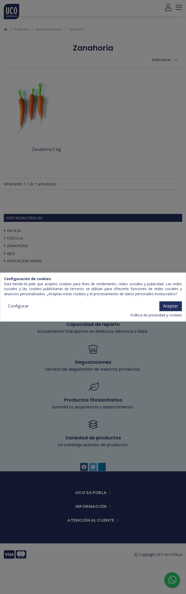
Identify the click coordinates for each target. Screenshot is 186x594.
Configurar (18, 306)
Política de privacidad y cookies (156, 315)
